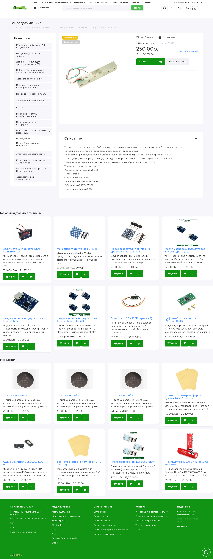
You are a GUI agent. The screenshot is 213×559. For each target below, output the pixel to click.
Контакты (146, 2)
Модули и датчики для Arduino (28, 54)
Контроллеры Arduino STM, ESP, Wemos (30, 46)
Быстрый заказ (178, 61)
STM (12, 527)
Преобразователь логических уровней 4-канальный (131, 250)
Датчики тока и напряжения (107, 534)
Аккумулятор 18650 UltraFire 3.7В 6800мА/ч (186, 463)
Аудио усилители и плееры (31, 100)
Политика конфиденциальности (56, 2)
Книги (19, 107)
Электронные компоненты (30, 154)
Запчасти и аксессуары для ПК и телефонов (31, 169)
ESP (12, 523)
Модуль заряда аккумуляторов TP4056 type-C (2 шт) (185, 250)
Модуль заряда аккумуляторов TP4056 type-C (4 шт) (77, 320)
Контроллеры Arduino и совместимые (28, 518)
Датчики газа (100, 512)
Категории (41, 8)
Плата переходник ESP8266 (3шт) (133, 461)
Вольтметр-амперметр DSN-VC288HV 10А (22, 250)
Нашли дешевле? (188, 51)
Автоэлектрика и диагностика (25, 178)
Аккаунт (135, 2)
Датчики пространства (105, 525)
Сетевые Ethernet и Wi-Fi (64, 538)
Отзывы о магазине (119, 2)
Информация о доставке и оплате (90, 2)
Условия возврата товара (147, 520)
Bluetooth (57, 525)
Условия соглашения (145, 525)
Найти (137, 8)
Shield (55, 543)
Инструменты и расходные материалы (33, 131)
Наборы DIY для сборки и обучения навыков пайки (30, 71)
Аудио (55, 534)
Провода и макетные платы (31, 94)
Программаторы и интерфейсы (26, 123)
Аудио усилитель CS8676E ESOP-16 (24, 463)
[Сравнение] (172, 8)
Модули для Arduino (62, 512)
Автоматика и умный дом (29, 78)
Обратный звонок (185, 515)
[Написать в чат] (206, 552)
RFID (54, 529)
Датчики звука (101, 516)
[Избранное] (179, 8)
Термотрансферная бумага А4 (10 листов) (79, 463)
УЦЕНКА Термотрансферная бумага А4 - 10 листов (183, 397)
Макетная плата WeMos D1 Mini (77, 248)
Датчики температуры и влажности (111, 529)
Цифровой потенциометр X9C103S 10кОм (182, 320)
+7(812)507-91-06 (187, 2)
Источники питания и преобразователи (27, 86)
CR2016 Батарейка (15, 395)
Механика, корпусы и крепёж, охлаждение (27, 115)
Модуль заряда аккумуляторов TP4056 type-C (23, 320)
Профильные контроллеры (23, 532)
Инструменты (24, 138)
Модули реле (58, 520)
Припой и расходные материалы (28, 144)
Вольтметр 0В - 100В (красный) (131, 318)
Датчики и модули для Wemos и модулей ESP (28, 62)
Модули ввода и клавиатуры (66, 516)
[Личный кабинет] (164, 8)
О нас (34, 2)
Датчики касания (102, 520)
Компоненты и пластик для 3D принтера (31, 161)
